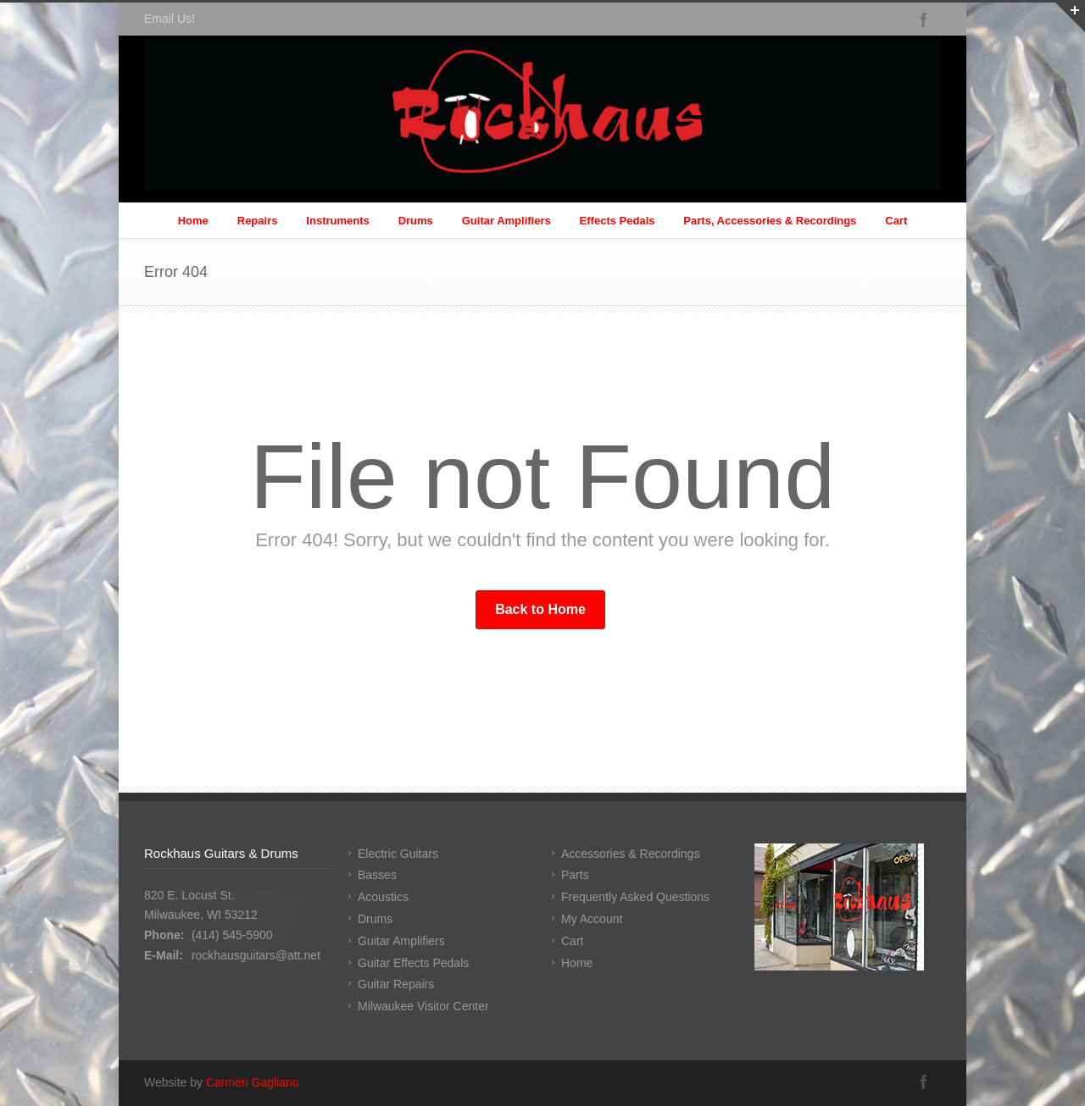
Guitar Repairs (396, 984)
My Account (591, 919)
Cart (896, 220)
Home (193, 220)
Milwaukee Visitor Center (423, 1006)
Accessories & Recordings (630, 853)
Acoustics (383, 897)
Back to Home (540, 609)
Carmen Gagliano (252, 1082)
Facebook (924, 19)
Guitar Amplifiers (506, 220)
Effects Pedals (617, 220)
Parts (575, 875)
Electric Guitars (398, 853)
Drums (415, 220)
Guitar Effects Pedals (413, 963)
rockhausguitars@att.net (256, 955)
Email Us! (169, 18)
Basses (377, 875)
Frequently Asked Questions (635, 897)
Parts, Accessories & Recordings (769, 220)
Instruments (337, 220)
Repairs (257, 220)
